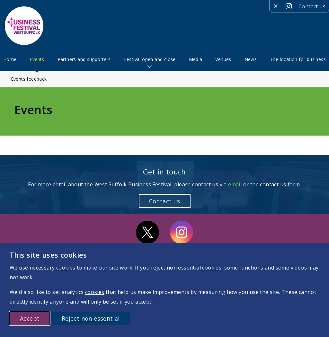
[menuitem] (10, 59)
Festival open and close (150, 59)
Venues (223, 59)
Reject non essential (91, 318)
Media (195, 59)
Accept (30, 318)
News (251, 59)
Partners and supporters (84, 59)
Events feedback (29, 79)
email (235, 184)
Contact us (311, 6)
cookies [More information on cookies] (66, 267)
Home (10, 59)
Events (37, 59)
